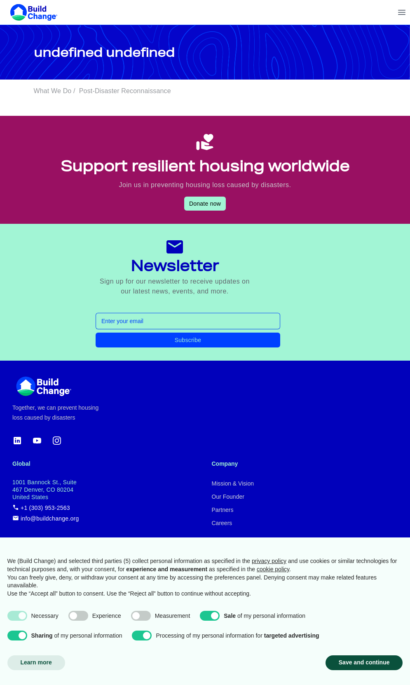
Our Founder (228, 496)
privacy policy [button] (269, 561)
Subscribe (188, 340)
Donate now (205, 203)
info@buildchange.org (45, 518)
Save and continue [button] (364, 662)
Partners (223, 510)
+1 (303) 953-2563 (41, 507)
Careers (222, 523)
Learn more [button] (36, 662)
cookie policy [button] (273, 569)
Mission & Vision (233, 483)
